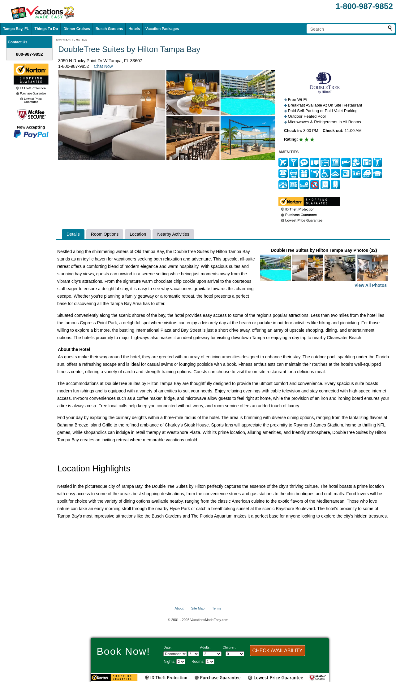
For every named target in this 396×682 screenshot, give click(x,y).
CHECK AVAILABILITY (277, 650)
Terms (216, 608)
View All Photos (371, 285)
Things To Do (46, 29)
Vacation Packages (162, 29)
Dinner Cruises (76, 29)
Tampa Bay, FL (16, 29)
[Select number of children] (235, 653)
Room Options (104, 234)
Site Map (197, 608)
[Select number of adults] (212, 653)
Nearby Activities (173, 234)
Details (73, 234)
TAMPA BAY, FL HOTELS (71, 39)
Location (138, 234)
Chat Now (103, 66)
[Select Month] (175, 653)
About (179, 608)
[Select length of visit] (180, 661)
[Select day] (193, 653)
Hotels (134, 29)
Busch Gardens (109, 29)
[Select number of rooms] (209, 661)
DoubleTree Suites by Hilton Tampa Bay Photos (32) (324, 268)
